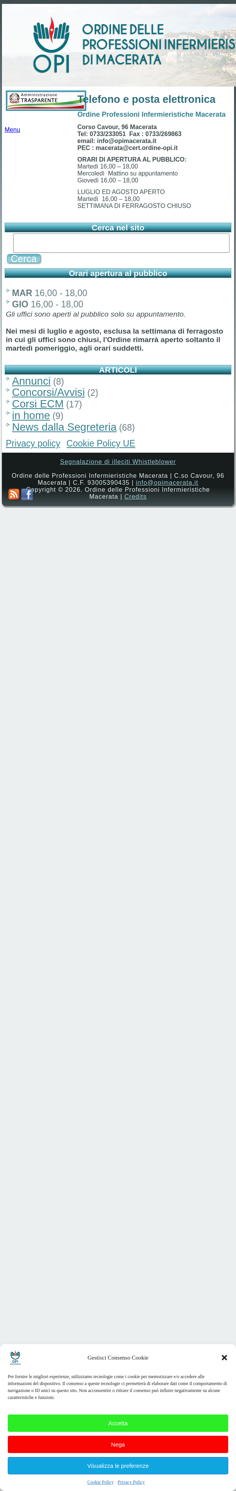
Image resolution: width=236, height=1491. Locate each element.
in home (31, 415)
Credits (136, 496)
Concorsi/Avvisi (48, 392)
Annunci (31, 381)
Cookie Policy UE (101, 443)
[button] (224, 1373)
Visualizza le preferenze (118, 1480)
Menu (12, 132)
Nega (118, 1459)
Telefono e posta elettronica (146, 99)
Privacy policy (33, 443)
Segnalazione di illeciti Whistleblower (118, 461)
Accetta (118, 1438)
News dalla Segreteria (64, 427)
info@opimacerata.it (167, 482)
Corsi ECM (38, 404)
